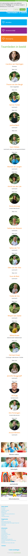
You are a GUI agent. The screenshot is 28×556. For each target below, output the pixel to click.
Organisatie (4, 519)
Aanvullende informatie (5, 534)
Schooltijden (3, 532)
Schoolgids (3, 530)
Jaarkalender (3, 529)
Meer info (14, 69)
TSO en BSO (3, 525)
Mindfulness (3, 512)
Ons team (3, 509)
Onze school (4, 506)
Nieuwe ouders (4, 535)
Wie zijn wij (3, 507)
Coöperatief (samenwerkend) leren (8, 513)
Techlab (2, 515)
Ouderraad (3, 524)
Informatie (4, 528)
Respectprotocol (4, 536)
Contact (3, 545)
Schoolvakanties (4, 533)
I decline (16, 9)
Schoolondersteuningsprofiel (7, 539)
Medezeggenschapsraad (6, 521)
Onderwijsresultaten (5, 516)
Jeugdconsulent (4, 538)
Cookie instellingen (14, 550)
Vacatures (3, 541)
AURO (2, 520)
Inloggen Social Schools (21, 0)
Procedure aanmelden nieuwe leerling (8, 540)
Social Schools (17, 553)
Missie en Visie (4, 511)
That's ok (22, 9)
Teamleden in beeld (5, 510)
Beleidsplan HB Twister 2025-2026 (7, 542)
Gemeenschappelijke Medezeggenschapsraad (10, 522)
